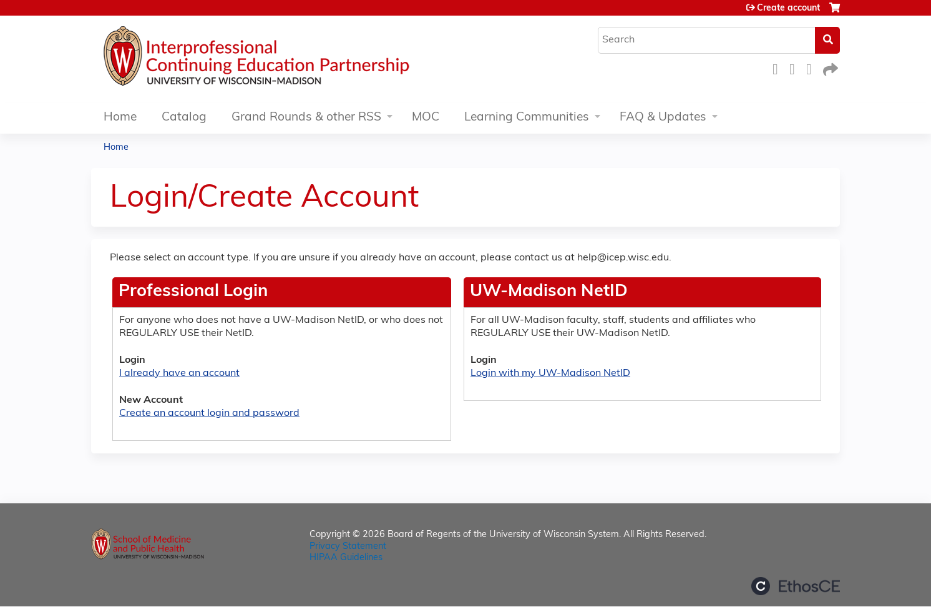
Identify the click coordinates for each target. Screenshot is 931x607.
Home (120, 118)
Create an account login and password (209, 413)
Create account (788, 8)
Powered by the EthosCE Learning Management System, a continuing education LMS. (795, 586)
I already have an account (179, 373)
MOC (425, 118)
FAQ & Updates (663, 118)
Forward (829, 68)
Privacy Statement (348, 546)
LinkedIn (812, 68)
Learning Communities (526, 118)
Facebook (779, 68)
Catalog (184, 118)
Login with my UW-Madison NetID (550, 373)
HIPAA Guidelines (346, 558)
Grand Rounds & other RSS (306, 118)
